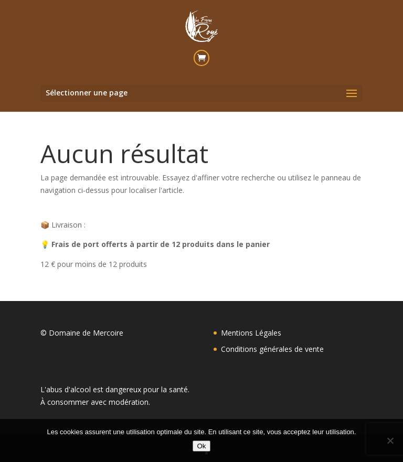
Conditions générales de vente (272, 349)
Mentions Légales (251, 333)
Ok (201, 446)
